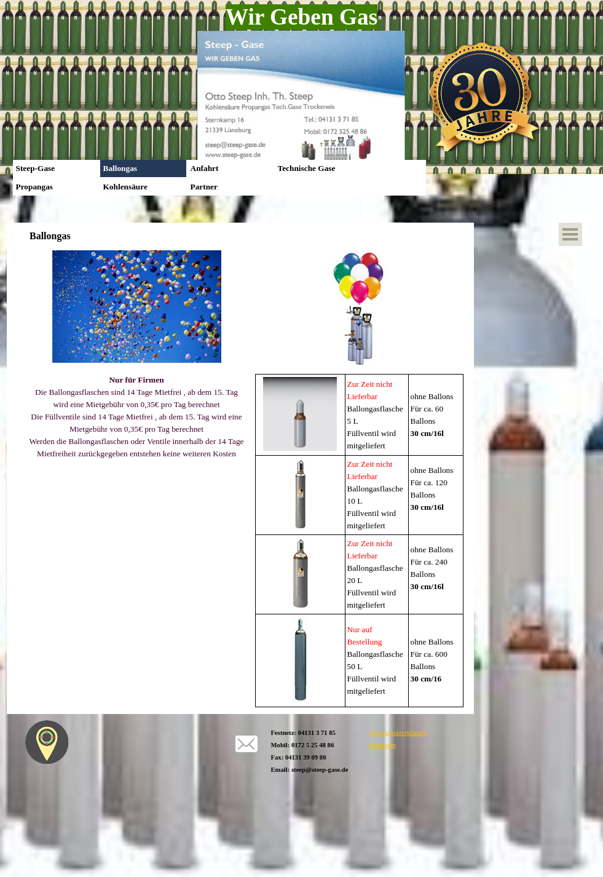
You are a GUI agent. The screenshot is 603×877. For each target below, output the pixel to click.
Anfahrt (205, 168)
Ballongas (120, 168)
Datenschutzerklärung (398, 732)
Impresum (382, 745)
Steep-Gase (35, 168)
